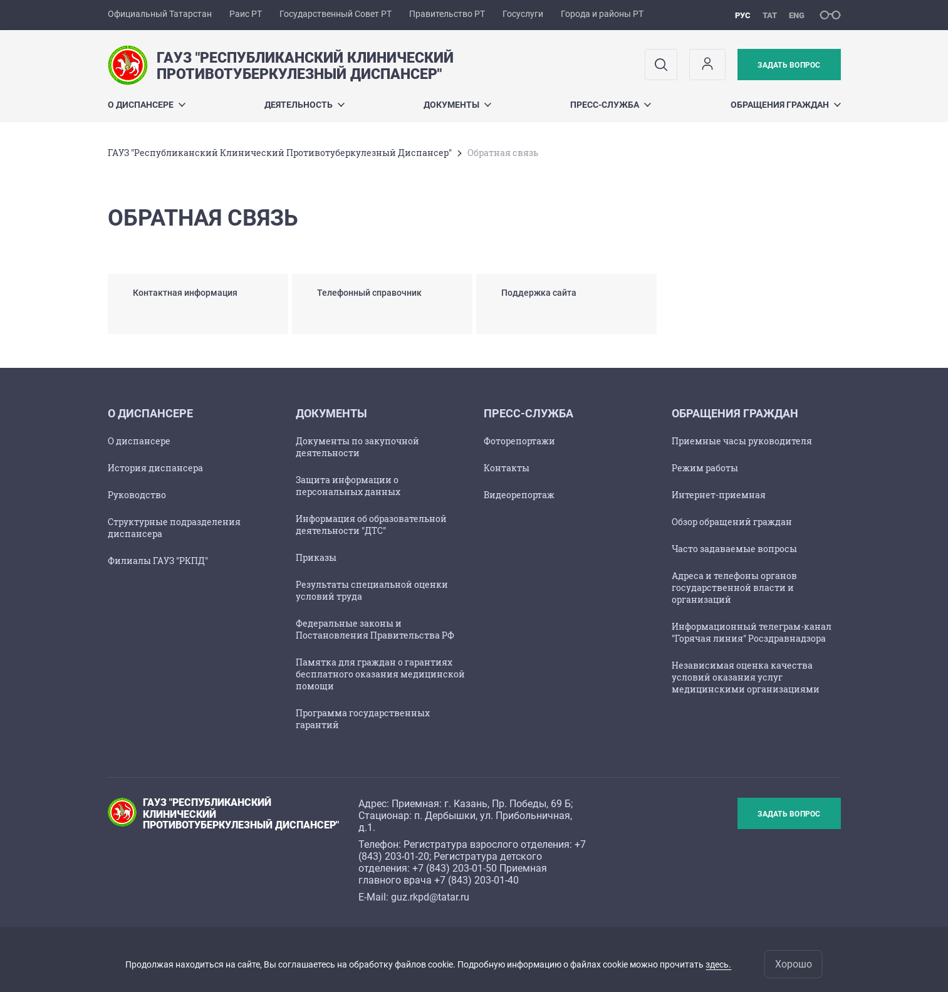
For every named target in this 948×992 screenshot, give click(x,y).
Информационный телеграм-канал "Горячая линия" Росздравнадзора (751, 632)
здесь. (718, 964)
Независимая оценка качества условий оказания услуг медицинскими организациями (746, 677)
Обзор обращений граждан (732, 522)
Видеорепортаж (519, 495)
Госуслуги (523, 14)
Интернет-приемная (719, 495)
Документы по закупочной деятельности (357, 447)
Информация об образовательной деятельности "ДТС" (371, 524)
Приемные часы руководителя (742, 441)
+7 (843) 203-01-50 (454, 868)
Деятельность (304, 105)
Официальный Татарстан (160, 14)
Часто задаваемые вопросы (734, 549)
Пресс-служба (610, 105)
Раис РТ (245, 14)
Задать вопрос (789, 65)
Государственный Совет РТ (335, 14)
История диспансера (155, 468)
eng (797, 15)
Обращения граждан (786, 105)
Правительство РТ (447, 14)
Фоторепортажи (519, 441)
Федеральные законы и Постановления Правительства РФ (375, 629)
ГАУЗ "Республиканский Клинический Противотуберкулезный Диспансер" (280, 153)
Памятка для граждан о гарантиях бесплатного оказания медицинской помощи (380, 674)
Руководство (137, 495)
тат (770, 15)
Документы (457, 105)
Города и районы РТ (602, 14)
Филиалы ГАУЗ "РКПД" (158, 560)
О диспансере (146, 105)
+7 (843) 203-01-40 (476, 880)
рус (743, 15)
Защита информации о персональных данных (348, 486)
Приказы (316, 557)
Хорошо (793, 964)
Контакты (506, 468)
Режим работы (705, 468)
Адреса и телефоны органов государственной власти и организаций (734, 587)
